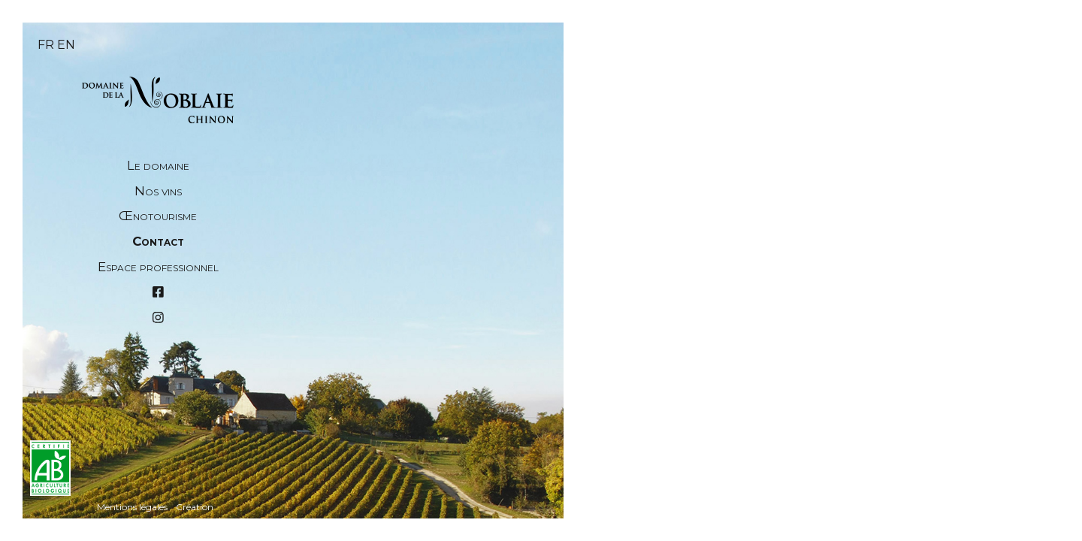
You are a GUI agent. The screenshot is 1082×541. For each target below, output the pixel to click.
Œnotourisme (158, 215)
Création (194, 506)
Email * (364, 437)
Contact (158, 241)
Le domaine (158, 165)
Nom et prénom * (393, 385)
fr (46, 45)
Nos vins (158, 190)
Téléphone (375, 489)
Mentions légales (132, 506)
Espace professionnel (158, 266)
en (66, 45)
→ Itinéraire (641, 480)
